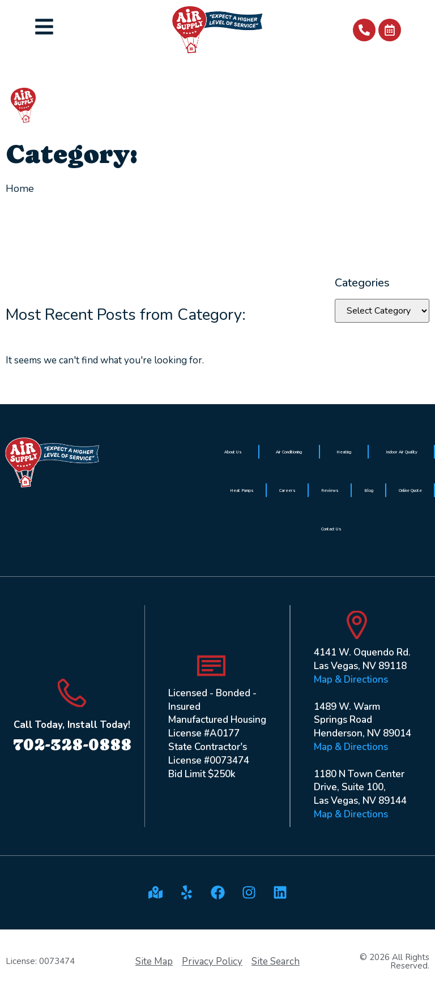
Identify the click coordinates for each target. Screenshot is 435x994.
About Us (233, 451)
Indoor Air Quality (401, 451)
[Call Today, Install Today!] (72, 693)
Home (20, 188)
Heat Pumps (242, 490)
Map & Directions (351, 679)
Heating (343, 451)
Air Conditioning (289, 451)
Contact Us (331, 528)
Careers (287, 490)
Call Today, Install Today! (72, 724)
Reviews (330, 490)
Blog (368, 490)
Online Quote (410, 490)
